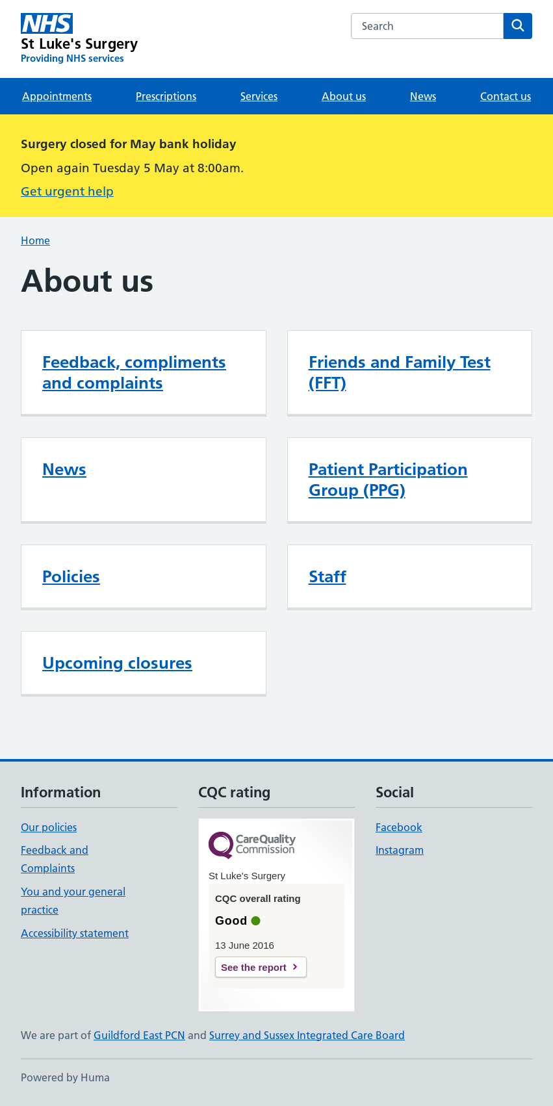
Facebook (399, 827)
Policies (71, 576)
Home (35, 240)
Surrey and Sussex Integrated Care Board (307, 1035)
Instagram (400, 849)
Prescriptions (166, 96)
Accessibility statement (75, 933)
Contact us (505, 96)
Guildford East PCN (139, 1035)
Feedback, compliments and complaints (134, 372)
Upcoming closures (117, 662)
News (423, 96)
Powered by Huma (65, 1077)
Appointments (57, 96)
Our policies (49, 827)
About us (344, 96)
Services (258, 96)
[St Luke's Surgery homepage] (79, 39)
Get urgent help (67, 191)
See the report (254, 967)
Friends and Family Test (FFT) (400, 372)
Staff (327, 576)
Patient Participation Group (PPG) (388, 479)
